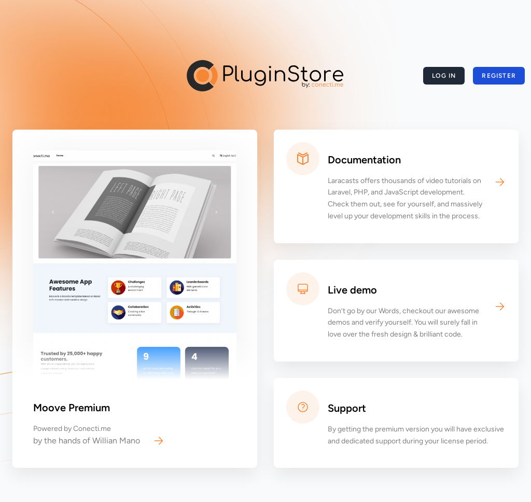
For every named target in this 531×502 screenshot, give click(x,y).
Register (499, 75)
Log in (444, 75)
